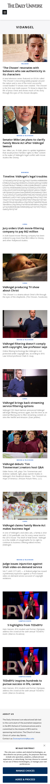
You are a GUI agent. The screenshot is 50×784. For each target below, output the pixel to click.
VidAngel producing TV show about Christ (22, 292)
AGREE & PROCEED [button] (25, 779)
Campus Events (25, 627)
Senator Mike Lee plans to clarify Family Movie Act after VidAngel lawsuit (24, 143)
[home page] (25, 7)
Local (25, 227)
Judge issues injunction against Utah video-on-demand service (23, 571)
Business (25, 172)
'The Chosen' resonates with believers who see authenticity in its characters (25, 71)
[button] (44, 745)
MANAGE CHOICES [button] (25, 770)
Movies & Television (25, 135)
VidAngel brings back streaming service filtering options (24, 410)
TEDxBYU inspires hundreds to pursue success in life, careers (23, 688)
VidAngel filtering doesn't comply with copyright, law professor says (25, 350)
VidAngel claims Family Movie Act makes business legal (25, 533)
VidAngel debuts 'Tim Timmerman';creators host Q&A (24, 472)
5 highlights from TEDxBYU (25, 631)
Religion (24, 63)
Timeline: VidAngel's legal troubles (20, 178)
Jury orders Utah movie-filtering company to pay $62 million (24, 233)
